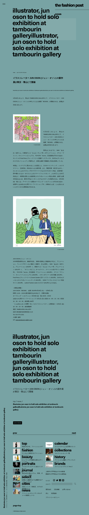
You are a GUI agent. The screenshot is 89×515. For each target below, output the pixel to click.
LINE (63, 480)
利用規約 (54, 493)
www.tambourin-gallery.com (24, 320)
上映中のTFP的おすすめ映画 (55, 471)
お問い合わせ (66, 489)
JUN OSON (17, 423)
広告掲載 (57, 489)
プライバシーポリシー (52, 497)
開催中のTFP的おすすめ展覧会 (56, 474)
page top (17, 505)
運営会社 (48, 489)
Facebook (60, 480)
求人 (47, 493)
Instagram (54, 480)
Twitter (57, 480)
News (58, 14)
